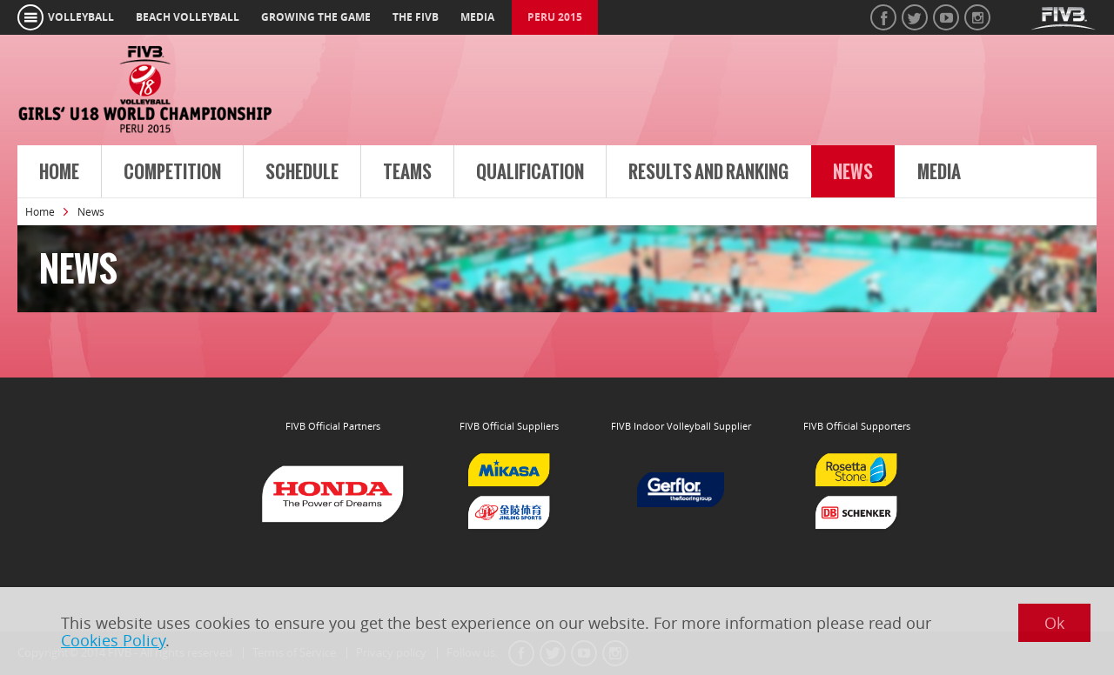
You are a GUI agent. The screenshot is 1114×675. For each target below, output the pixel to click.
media (477, 17)
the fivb (416, 17)
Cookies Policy (113, 640)
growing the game (316, 17)
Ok (1054, 622)
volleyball (81, 17)
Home (59, 172)
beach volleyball (187, 17)
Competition (172, 172)
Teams (407, 172)
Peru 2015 (554, 17)
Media (939, 172)
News (853, 172)
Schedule (302, 172)
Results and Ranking (708, 172)
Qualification (530, 172)
